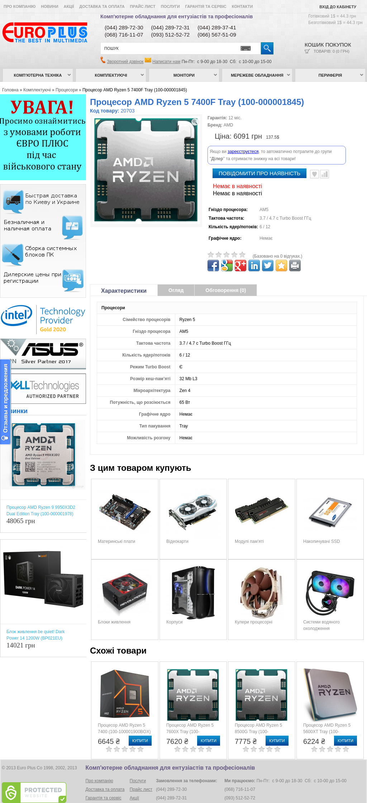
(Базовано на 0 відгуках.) (277, 237)
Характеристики (124, 272)
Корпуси (174, 603)
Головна (10, 89)
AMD (228, 125)
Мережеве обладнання (257, 75)
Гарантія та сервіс (206, 6)
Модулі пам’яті (249, 522)
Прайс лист (143, 6)
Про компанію (19, 6)
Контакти (242, 6)
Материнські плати (116, 522)
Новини (49, 6)
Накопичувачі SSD (321, 522)
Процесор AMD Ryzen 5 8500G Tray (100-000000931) (258, 713)
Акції (69, 6)
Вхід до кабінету (337, 7)
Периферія (330, 75)
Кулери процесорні (253, 603)
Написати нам (166, 61)
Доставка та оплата (101, 6)
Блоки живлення (114, 603)
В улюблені (314, 155)
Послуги (170, 6)
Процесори (67, 89)
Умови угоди (98, 787)
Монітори (184, 75)
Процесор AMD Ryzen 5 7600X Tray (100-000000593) (190, 713)
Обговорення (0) (225, 271)
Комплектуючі (111, 75)
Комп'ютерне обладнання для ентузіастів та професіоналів (176, 16)
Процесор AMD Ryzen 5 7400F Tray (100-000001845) (134, 89)
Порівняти (324, 155)
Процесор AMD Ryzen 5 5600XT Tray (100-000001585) (327, 713)
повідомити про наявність (259, 155)
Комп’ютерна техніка (38, 75)
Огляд (176, 271)
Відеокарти (177, 522)
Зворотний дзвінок (125, 61)
